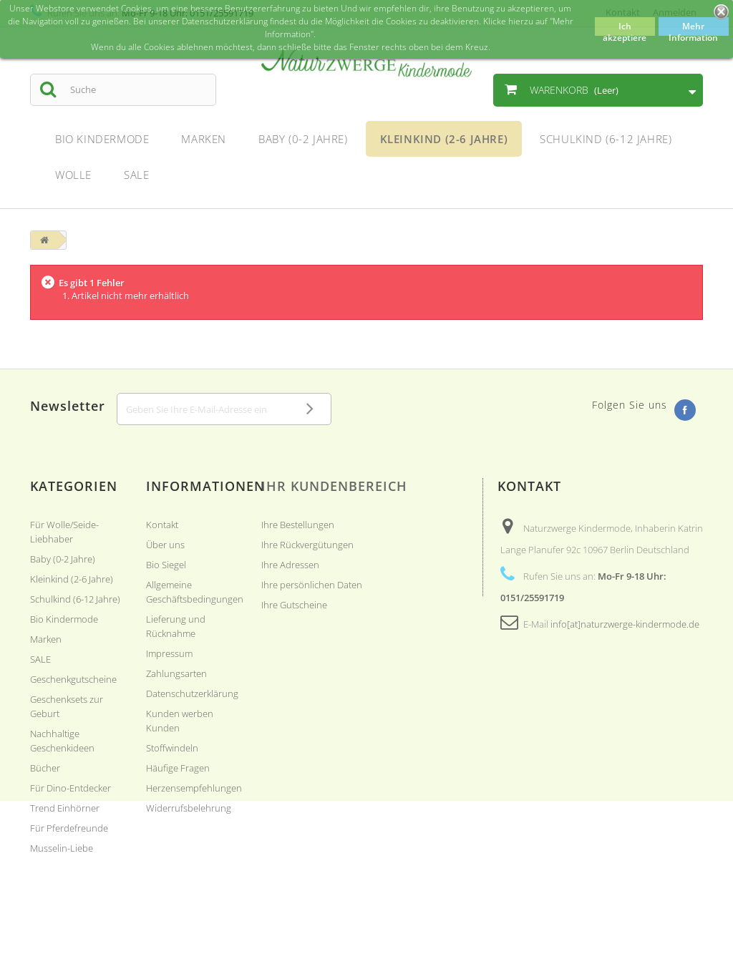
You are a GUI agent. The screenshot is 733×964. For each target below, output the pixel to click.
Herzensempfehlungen (194, 788)
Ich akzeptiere (624, 28)
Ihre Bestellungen (297, 524)
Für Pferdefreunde (69, 828)
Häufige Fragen (178, 767)
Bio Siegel (166, 564)
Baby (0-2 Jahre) (62, 558)
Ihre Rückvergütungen (307, 544)
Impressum (169, 653)
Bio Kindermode (64, 619)
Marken (46, 639)
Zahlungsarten (176, 673)
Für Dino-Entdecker (70, 788)
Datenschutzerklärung (192, 693)
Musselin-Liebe (61, 848)
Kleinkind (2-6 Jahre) (71, 579)
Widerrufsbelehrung (188, 808)
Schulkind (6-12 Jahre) (75, 599)
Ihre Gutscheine (294, 604)
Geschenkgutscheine (73, 679)
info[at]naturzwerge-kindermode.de (624, 624)
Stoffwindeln (172, 747)
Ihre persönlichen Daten (311, 584)
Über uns (165, 544)
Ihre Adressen (290, 564)
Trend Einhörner (64, 808)
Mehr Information (693, 28)
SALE (40, 659)
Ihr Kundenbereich (334, 486)
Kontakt (162, 524)
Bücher (45, 767)
